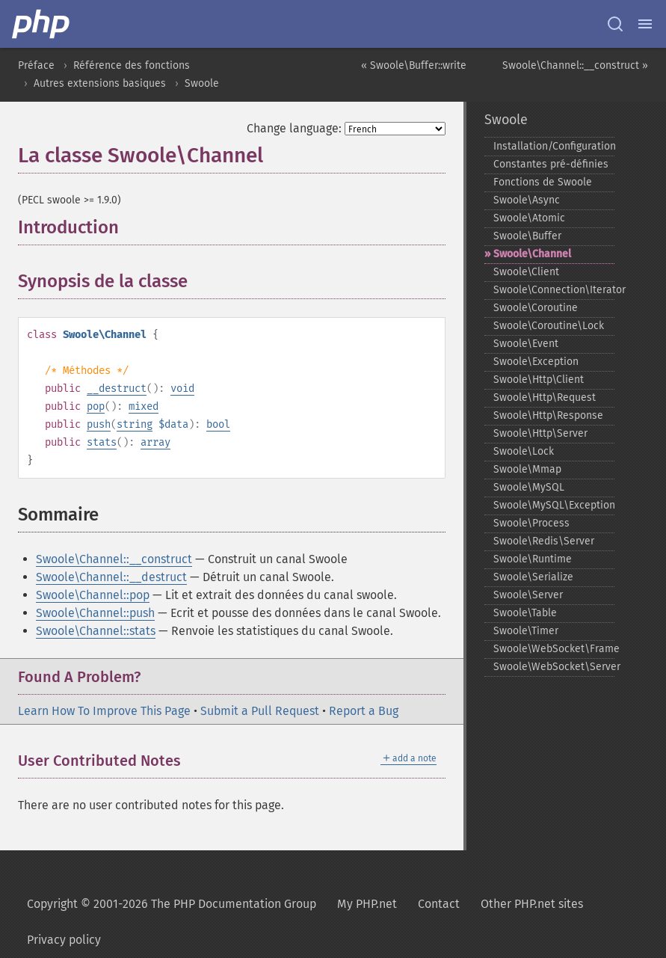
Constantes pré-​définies (550, 164)
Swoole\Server (528, 595)
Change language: (294, 128)
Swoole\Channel (532, 254)
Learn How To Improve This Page (104, 711)
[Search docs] (615, 24)
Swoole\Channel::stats (95, 631)
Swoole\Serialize (533, 577)
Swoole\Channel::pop (92, 595)
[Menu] (645, 24)
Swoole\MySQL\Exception (554, 505)
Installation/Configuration (554, 146)
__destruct (117, 388)
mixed (143, 406)
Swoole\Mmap (527, 469)
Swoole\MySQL (528, 487)
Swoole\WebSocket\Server (554, 666)
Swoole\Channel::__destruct (111, 577)
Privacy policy (64, 940)
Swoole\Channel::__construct (114, 559)
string (134, 424)
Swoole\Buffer (527, 236)
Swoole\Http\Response (548, 415)
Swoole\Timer (525, 630)
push (99, 424)
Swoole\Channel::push (95, 613)
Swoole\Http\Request (544, 397)
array (155, 442)
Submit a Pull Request (259, 711)
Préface (36, 65)
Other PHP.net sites (532, 904)
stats (102, 442)
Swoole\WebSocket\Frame (554, 648)
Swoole (202, 83)
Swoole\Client (526, 271)
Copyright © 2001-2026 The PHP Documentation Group (171, 904)
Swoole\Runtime (532, 559)
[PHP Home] (42, 24)
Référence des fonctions (131, 65)
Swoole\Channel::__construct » (575, 65)
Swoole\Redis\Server (543, 541)
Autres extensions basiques (100, 83)
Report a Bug (363, 711)
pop (96, 406)
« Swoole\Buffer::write (413, 65)
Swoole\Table (525, 613)
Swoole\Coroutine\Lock (548, 325)
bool (218, 424)
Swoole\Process (531, 523)
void (182, 388)
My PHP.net (367, 904)
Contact (439, 904)
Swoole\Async (526, 200)
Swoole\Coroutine (535, 307)
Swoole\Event (525, 343)
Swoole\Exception (536, 361)
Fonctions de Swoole (542, 182)
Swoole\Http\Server (540, 433)
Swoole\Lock (523, 451)
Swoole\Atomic (529, 218)
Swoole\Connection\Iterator (554, 289)
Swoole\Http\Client (538, 379)
